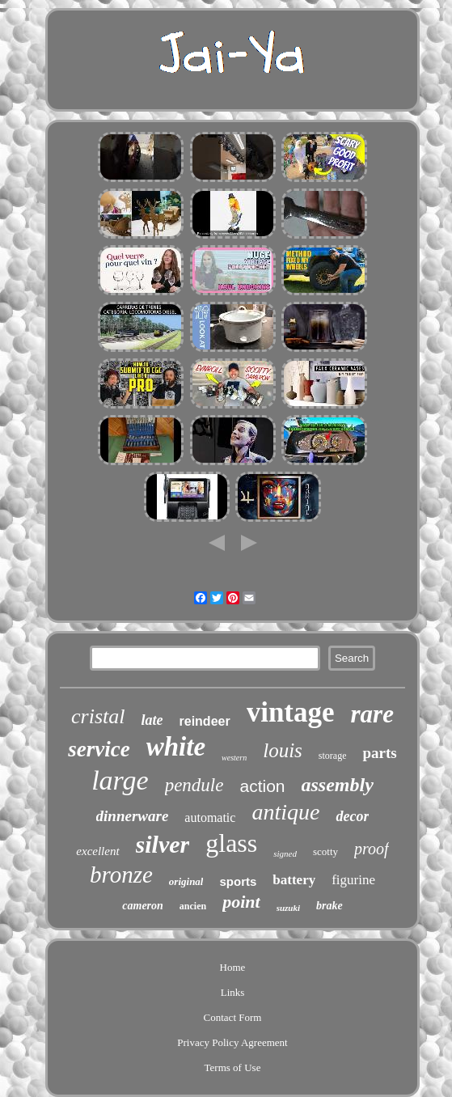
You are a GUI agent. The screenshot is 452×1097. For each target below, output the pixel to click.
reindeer (205, 721)
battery (293, 879)
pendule (194, 785)
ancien (193, 906)
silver (163, 844)
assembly (338, 784)
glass (231, 843)
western (234, 757)
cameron (142, 906)
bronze (121, 874)
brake (329, 906)
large (120, 780)
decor (352, 816)
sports (237, 881)
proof (371, 849)
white (175, 746)
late (152, 720)
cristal (98, 716)
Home (233, 967)
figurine (353, 879)
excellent (97, 851)
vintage (291, 712)
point (241, 902)
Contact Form (233, 1017)
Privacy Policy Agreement (232, 1042)
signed (285, 853)
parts (379, 752)
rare (372, 714)
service (98, 749)
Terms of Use (233, 1067)
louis (282, 750)
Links (233, 992)
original (186, 881)
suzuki (288, 908)
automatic (209, 817)
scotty (325, 851)
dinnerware (132, 815)
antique (285, 811)
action (262, 786)
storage (333, 755)
